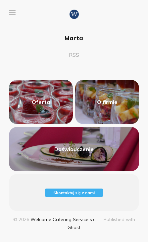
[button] (12, 12)
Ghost (74, 227)
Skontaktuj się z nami (74, 192)
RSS (74, 55)
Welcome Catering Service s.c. (63, 219)
